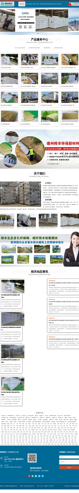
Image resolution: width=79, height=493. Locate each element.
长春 (52, 436)
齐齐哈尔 (34, 438)
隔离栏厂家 (42, 421)
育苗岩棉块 (3, 428)
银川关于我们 (29, 4)
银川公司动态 (58, 4)
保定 (55, 432)
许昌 (11, 448)
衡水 (71, 432)
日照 (35, 446)
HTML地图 (51, 490)
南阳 (21, 448)
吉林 (48, 428)
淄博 (11, 446)
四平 (2, 438)
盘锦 (39, 436)
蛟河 (67, 436)
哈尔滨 (29, 438)
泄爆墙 (2, 425)
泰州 (8, 442)
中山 (12, 436)
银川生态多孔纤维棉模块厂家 (68, 67)
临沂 (41, 446)
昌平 (49, 430)
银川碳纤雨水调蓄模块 (6, 105)
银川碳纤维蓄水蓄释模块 (67, 86)
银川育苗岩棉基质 (5, 123)
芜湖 (50, 442)
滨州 (50, 446)
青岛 (8, 446)
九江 (57, 444)
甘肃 (11, 428)
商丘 (24, 448)
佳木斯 (54, 438)
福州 (20, 444)
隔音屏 (19, 423)
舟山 (38, 442)
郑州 (56, 446)
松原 (17, 438)
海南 (23, 428)
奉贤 (44, 440)
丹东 (24, 436)
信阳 (27, 448)
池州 (14, 444)
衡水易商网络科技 (75, 490)
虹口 (17, 440)
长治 (8, 434)
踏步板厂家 (54, 421)
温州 (20, 442)
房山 (40, 430)
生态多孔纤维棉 (21, 425)
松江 (38, 440)
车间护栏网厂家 (20, 421)
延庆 (64, 430)
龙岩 (41, 444)
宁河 (29, 432)
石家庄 (38, 432)
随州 (70, 448)
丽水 (44, 442)
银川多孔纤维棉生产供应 (27, 67)
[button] (37, 33)
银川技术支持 (50, 4)
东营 (17, 446)
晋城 (11, 434)
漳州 (35, 444)
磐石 (76, 436)
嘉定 (29, 440)
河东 (70, 430)
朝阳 (23, 430)
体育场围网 (45, 423)
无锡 (53, 440)
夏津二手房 (60, 419)
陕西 (73, 428)
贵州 (20, 428)
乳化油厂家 (24, 419)
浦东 (32, 440)
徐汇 (5, 440)
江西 (45, 428)
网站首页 (22, 4)
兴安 (69, 434)
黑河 (69, 438)
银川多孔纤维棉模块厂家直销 (28, 86)
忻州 (23, 434)
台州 (41, 442)
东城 (17, 430)
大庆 (48, 438)
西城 (20, 430)
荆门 (55, 448)
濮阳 (8, 448)
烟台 (20, 446)
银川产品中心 (36, 4)
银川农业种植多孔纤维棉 (67, 123)
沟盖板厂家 (51, 423)
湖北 (36, 428)
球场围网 (30, 423)
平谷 (58, 430)
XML (41, 490)
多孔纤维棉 (28, 425)
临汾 (26, 434)
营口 (30, 436)
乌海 (40, 434)
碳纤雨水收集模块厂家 (61, 425)
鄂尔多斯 (50, 434)
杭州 (14, 442)
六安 (8, 444)
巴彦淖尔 (60, 434)
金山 (35, 440)
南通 (65, 440)
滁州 (75, 442)
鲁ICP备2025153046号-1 (29, 490)
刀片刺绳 (8, 423)
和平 (67, 430)
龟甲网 (69, 421)
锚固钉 (56, 423)
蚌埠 (53, 442)
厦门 (23, 444)
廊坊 (68, 432)
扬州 (2, 442)
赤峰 (43, 434)
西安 (8, 438)
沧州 (65, 432)
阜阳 (2, 444)
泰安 (29, 446)
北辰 (17, 432)
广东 (14, 428)
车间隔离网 (14, 423)
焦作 (2, 448)
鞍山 (15, 436)
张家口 (58, 432)
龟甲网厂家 (60, 421)
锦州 (27, 436)
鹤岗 (41, 438)
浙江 (14, 430)
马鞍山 (59, 442)
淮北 (63, 442)
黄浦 (2, 440)
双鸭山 (44, 438)
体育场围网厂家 (10, 419)
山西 (70, 428)
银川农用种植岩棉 (45, 123)
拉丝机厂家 (3, 419)
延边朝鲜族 (24, 438)
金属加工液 (41, 419)
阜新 (33, 436)
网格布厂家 (27, 421)
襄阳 (49, 448)
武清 (20, 432)
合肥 (47, 442)
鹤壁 (72, 446)
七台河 (58, 438)
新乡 (75, 446)
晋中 (17, 434)
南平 (38, 444)
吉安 (69, 444)
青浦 (41, 440)
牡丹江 (62, 438)
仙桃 (76, 448)
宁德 (44, 444)
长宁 (8, 440)
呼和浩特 (33, 434)
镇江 (5, 442)
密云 (61, 430)
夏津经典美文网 (52, 419)
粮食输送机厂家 (35, 421)
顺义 (46, 430)
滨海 (26, 432)
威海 (32, 446)
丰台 (26, 430)
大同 (2, 434)
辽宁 (51, 428)
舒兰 (73, 436)
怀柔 (55, 430)
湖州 (26, 442)
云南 (11, 430)
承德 (62, 432)
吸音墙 (34, 423)
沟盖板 (65, 421)
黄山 (72, 442)
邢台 (52, 432)
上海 (67, 428)
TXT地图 (45, 490)
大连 (9, 436)
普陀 (14, 440)
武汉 (37, 448)
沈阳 (6, 436)
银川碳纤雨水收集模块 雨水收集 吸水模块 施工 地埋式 (63, 339)
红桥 (5, 432)
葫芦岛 (48, 436)
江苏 (42, 428)
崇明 (47, 440)
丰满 (64, 436)
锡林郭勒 (73, 434)
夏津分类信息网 (67, 419)
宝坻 (23, 432)
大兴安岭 (76, 438)
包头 (37, 434)
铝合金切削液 (31, 419)
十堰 (43, 448)
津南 (14, 432)
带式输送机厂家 (4, 421)
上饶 (2, 446)
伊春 (51, 438)
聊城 (47, 446)
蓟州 (35, 432)
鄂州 (52, 448)
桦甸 (70, 436)
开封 (59, 446)
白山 (14, 438)
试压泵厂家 (18, 419)
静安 (11, 440)
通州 (43, 430)
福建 (8, 428)
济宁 (26, 446)
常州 (59, 440)
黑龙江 (29, 428)
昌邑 (55, 436)
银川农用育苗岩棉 (25, 123)
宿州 (5, 444)
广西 (17, 428)
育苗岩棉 (53, 425)
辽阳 (36, 436)
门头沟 (36, 430)
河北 (26, 428)
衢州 (35, 442)
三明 (29, 444)
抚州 (75, 444)
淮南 (56, 442)
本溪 (21, 436)
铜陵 (66, 442)
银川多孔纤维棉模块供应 (7, 86)
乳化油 (46, 419)
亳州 (11, 444)
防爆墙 (11, 425)
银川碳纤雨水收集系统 (46, 105)
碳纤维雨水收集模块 (36, 425)
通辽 (46, 434)
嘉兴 (23, 442)
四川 (76, 428)
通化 (11, 438)
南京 (50, 440)
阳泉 (5, 434)
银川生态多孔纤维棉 (6, 67)
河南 (33, 428)
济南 (5, 446)
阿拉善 (2, 436)
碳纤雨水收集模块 (46, 425)
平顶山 (65, 446)
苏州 (62, 440)
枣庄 (14, 446)
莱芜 (38, 446)
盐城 (75, 440)
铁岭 (42, 436)
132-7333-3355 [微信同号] (13, 463)
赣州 (66, 444)
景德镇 (50, 444)
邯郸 (49, 432)
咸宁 (67, 448)
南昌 (47, 444)
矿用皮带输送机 (12, 421)
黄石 (40, 448)
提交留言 (69, 472)
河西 (73, 430)
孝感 (58, 448)
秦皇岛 (45, 432)
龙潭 (58, 436)
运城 (20, 434)
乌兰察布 (65, 434)
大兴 (52, 430)
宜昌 (46, 448)
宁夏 (58, 428)
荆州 (61, 448)
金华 (32, 442)
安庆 (69, 442)
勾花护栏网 (24, 423)
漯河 (14, 448)
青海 (61, 428)
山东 (64, 428)
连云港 (68, 440)
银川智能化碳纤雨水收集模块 (28, 105)
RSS (38, 490)
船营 (61, 436)
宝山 (26, 440)
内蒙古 (54, 428)
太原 (74, 432)
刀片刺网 (39, 423)
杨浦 (20, 440)
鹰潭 (63, 444)
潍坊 (23, 446)
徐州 (56, 440)
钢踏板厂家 (48, 421)
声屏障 (74, 421)
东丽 (8, 432)
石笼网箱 (3, 423)
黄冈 (64, 448)
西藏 (8, 430)
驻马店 (33, 448)
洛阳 (62, 446)
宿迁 (11, 442)
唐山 (42, 432)
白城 (20, 438)
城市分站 (3, 8)
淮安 (72, 440)
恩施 (73, 448)
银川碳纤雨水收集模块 (46, 86)
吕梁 (29, 434)
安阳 (69, 446)
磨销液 (36, 419)
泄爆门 (7, 425)
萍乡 (54, 444)
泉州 (32, 444)
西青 (11, 432)
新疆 (5, 430)
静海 (32, 432)
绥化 (72, 438)
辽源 (5, 438)
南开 (76, 430)
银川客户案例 (43, 4)
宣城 (17, 444)
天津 (2, 430)
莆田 (26, 444)
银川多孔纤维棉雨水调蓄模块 (48, 67)
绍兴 (29, 442)
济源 (5, 448)
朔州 (14, 434)
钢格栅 (71, 423)
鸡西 (38, 438)
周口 (30, 448)
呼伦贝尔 (55, 434)
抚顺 (18, 436)
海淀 (33, 430)
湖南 (39, 428)
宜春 (72, 444)
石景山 (29, 430)
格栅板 (75, 423)
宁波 (17, 442)
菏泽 (53, 446)
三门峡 (17, 448)
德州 (44, 446)
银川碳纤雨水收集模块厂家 (67, 105)
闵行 (23, 440)
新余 (60, 444)
